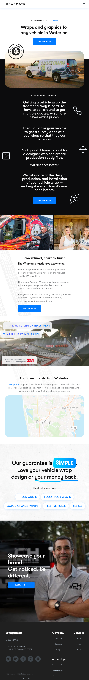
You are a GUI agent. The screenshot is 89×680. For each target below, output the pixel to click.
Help (79, 638)
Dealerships (58, 670)
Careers (58, 644)
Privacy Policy (27, 679)
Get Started (43, 41)
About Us (58, 638)
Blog (58, 649)
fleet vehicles (56, 506)
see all (77, 506)
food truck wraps (57, 497)
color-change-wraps (22, 506)
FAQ (79, 649)
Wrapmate (14, 384)
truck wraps (27, 497)
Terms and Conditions (12, 679)
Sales (78, 644)
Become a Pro (58, 665)
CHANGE (55, 20)
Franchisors (58, 676)
